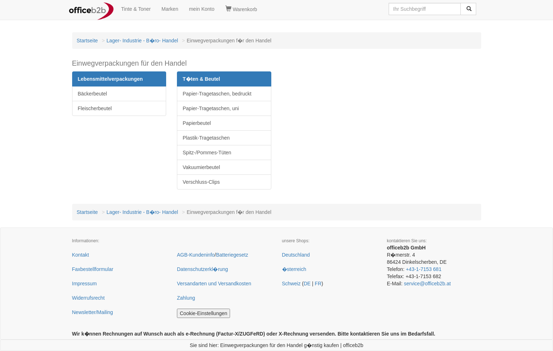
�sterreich (294, 269)
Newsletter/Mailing (92, 312)
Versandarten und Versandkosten (214, 283)
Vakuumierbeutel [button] (201, 167)
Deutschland (296, 255)
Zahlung (186, 298)
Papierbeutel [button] (197, 123)
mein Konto (202, 9)
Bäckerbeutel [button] (92, 94)
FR (318, 283)
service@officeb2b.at (427, 283)
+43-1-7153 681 (423, 269)
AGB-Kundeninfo (196, 255)
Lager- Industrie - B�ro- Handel (142, 40)
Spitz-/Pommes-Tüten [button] (207, 152)
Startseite (87, 40)
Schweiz (291, 283)
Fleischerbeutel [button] (95, 108)
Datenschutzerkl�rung (202, 269)
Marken (169, 9)
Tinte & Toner (136, 9)
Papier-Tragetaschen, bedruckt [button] (217, 94)
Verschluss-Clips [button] (201, 182)
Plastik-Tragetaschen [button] (206, 138)
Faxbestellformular (92, 269)
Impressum (84, 283)
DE (307, 283)
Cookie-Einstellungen (203, 313)
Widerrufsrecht (88, 298)
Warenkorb (241, 9)
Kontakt (80, 255)
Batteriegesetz (232, 255)
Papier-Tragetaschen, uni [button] (211, 108)
